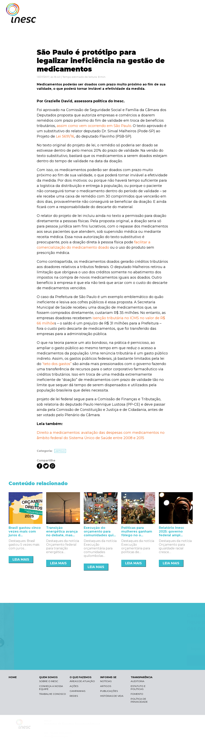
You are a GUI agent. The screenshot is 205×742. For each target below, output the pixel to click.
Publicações (109, 690)
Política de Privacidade (139, 700)
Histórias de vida (111, 695)
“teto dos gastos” (57, 364)
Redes (74, 695)
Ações (74, 686)
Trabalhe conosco (52, 693)
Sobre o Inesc (48, 681)
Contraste (150, 6)
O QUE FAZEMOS (127, 19)
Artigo (60, 450)
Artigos (105, 686)
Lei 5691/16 (65, 136)
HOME (13, 677)
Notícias (105, 681)
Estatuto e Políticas (138, 687)
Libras (131, 6)
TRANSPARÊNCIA (182, 19)
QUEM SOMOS (99, 19)
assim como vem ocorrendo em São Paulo (94, 126)
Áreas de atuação (82, 681)
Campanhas (77, 690)
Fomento (137, 693)
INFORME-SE (155, 19)
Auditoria (137, 681)
